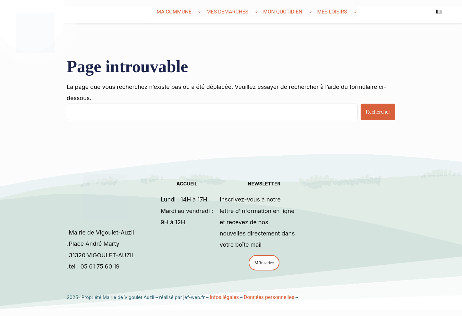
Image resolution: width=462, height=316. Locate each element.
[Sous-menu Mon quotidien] (310, 11)
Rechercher (378, 112)
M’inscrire (264, 262)
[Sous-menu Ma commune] (199, 11)
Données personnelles (269, 297)
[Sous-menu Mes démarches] (256, 11)
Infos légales (224, 297)
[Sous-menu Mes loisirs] (355, 11)
